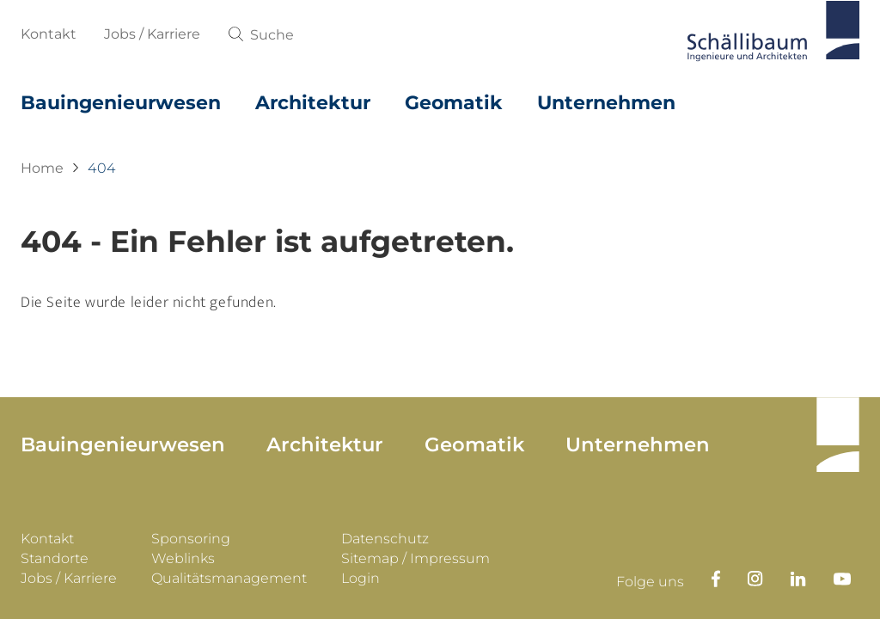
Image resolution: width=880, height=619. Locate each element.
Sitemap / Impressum (415, 560)
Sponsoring (190, 540)
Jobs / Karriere (152, 34)
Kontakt (48, 34)
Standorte (55, 560)
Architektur (312, 102)
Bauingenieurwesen (121, 102)
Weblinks (183, 560)
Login (360, 580)
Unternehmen (606, 102)
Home (42, 168)
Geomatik (454, 102)
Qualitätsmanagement (229, 580)
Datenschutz (385, 540)
